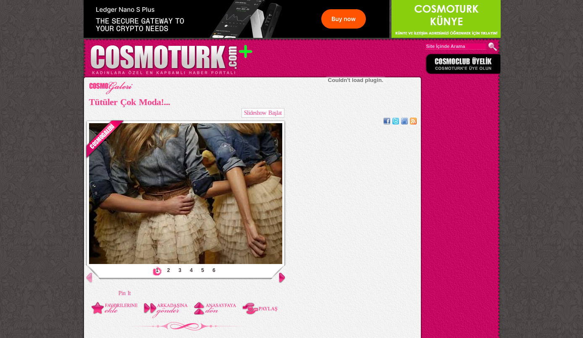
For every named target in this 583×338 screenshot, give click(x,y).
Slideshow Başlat (263, 113)
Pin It (124, 293)
